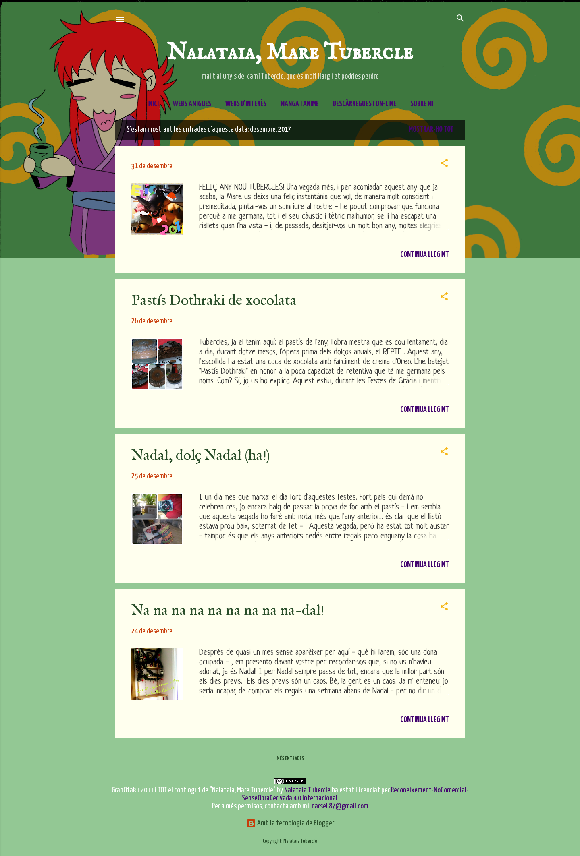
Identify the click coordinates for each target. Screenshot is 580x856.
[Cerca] (460, 19)
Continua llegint (424, 254)
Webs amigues (192, 104)
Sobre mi (421, 104)
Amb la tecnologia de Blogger (290, 823)
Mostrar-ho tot (431, 129)
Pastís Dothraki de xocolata (214, 301)
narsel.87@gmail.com (340, 806)
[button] (444, 163)
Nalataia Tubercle (307, 790)
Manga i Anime (300, 104)
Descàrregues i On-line (364, 104)
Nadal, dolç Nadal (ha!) (200, 456)
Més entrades (290, 758)
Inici (153, 104)
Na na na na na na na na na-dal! (227, 611)
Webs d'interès (245, 104)
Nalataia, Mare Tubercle (290, 52)
